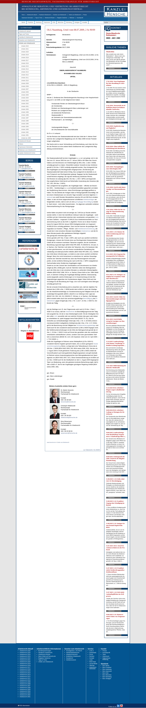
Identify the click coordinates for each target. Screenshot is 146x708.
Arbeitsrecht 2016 (25, 669)
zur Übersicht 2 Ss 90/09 (91, 450)
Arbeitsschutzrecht (72, 654)
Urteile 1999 (25, 112)
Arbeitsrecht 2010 (25, 680)
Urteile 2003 (25, 101)
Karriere (91, 656)
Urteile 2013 (25, 72)
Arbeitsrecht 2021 (25, 660)
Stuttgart (77, 22)
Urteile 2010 (25, 80)
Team (104, 654)
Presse (85, 14)
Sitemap (91, 665)
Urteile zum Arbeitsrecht (75, 14)
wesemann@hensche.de (69, 433)
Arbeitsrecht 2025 (25, 652)
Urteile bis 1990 (26, 138)
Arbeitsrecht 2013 (25, 674)
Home (23, 14)
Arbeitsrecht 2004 (25, 691)
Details (27, 170)
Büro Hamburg (106, 669)
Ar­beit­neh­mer (85, 231)
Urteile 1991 (25, 135)
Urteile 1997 (25, 118)
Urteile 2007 (25, 89)
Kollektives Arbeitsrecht (73, 656)
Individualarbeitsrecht (72, 652)
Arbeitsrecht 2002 (25, 695)
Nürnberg (69, 22)
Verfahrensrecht (71, 660)
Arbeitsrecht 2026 (25, 651)
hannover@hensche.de (28, 195)
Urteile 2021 (25, 49)
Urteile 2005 (25, 95)
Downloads (92, 652)
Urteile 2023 (25, 46)
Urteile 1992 (25, 132)
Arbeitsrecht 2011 (25, 678)
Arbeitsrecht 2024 (25, 654)
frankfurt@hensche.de (27, 177)
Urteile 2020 (25, 52)
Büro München (106, 675)
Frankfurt (30, 22)
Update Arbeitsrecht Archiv (27, 153)
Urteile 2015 (25, 66)
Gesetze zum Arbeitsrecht (59, 14)
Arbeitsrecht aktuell (32, 14)
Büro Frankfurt (106, 667)
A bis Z (91, 651)
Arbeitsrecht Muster (50, 17)
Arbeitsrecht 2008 (25, 684)
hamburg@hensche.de (27, 186)
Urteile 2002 (25, 103)
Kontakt (91, 658)
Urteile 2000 (25, 109)
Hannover (47, 22)
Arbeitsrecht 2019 (25, 663)
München (60, 22)
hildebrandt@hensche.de (69, 417)
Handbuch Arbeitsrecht (45, 14)
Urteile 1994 (25, 126)
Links (91, 660)
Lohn (97, 217)
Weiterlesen (111, 68)
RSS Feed (92, 662)
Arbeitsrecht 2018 (25, 665)
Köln (54, 22)
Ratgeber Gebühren (62, 17)
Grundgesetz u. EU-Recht (74, 651)
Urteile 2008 (25, 86)
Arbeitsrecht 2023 (25, 656)
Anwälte (84, 22)
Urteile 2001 (25, 106)
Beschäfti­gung (88, 298)
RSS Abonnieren (24, 705)
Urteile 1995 (25, 123)
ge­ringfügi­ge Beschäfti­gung (84, 202)
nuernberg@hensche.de (28, 221)
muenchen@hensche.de (28, 212)
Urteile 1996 (25, 121)
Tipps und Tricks (24, 34)
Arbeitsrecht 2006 (25, 687)
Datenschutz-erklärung (106, 658)
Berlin (23, 22)
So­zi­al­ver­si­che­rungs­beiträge (86, 325)
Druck (91, 654)
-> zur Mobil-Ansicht (25, 28)
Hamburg (38, 22)
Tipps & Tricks (38, 17)
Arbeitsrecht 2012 (25, 676)
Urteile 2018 (25, 57)
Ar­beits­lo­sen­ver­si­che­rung (86, 229)
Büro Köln (105, 673)
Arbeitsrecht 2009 (25, 682)
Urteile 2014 (25, 69)
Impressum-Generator (27, 17)
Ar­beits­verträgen (88, 199)
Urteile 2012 (25, 75)
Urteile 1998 (25, 115)
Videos (21, 144)
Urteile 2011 (25, 78)
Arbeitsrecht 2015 (25, 671)
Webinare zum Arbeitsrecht (27, 150)
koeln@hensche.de (26, 203)
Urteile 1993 (25, 129)
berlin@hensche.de (26, 168)
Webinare (71, 17)
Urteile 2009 (25, 83)
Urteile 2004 (25, 98)
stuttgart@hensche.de (27, 230)
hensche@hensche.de (68, 402)
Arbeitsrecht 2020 (25, 662)
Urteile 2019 (25, 55)
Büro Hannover (107, 671)
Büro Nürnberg (107, 677)
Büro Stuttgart (106, 678)
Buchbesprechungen (44, 651)
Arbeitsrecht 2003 (25, 693)
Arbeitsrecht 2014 (25, 673)
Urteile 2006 (25, 92)
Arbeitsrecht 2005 (25, 689)
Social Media (93, 663)
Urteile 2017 (25, 60)
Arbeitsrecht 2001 (25, 697)
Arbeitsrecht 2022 (25, 658)
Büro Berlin (105, 666)
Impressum (105, 656)
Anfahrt (21, 170)
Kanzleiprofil (80, 17)
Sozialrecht (69, 658)
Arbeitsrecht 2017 (25, 667)
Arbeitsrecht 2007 (25, 686)
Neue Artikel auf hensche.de (47, 656)
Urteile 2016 (25, 63)
